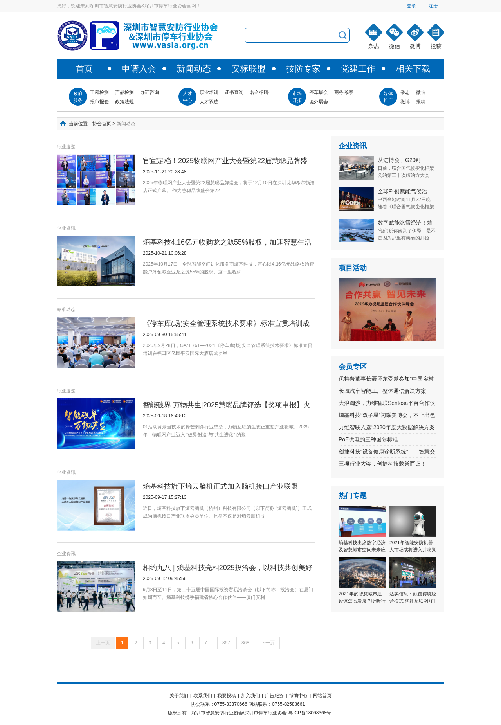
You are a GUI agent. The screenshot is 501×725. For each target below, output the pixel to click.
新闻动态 (194, 69)
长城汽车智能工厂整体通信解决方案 (382, 391)
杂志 (405, 92)
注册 (433, 6)
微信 (420, 92)
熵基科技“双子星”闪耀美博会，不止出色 (387, 415)
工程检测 (99, 92)
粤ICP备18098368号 (309, 713)
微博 (405, 101)
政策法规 (124, 101)
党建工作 (358, 69)
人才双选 (209, 101)
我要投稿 (226, 695)
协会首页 (101, 123)
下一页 (268, 643)
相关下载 (413, 69)
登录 (411, 6)
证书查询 (234, 92)
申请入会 (139, 69)
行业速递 (66, 146)
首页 (84, 69)
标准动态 (66, 309)
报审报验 (99, 101)
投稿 (420, 101)
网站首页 (322, 695)
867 (226, 643)
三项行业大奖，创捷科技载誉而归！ (382, 464)
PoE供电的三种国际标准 (368, 439)
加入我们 (250, 695)
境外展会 (318, 101)
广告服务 (274, 695)
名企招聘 (259, 92)
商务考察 (343, 92)
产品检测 (124, 92)
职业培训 (209, 92)
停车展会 (318, 92)
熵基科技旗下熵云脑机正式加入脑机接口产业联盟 (220, 486)
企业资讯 (66, 228)
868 (245, 643)
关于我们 (178, 695)
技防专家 (303, 69)
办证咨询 (149, 92)
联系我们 (202, 695)
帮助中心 (298, 695)
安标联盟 (248, 69)
